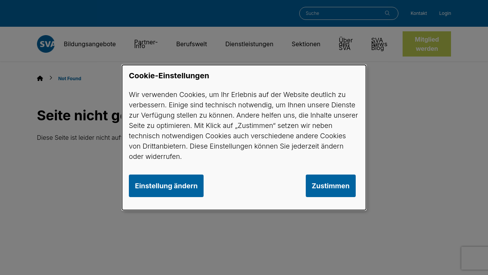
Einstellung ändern (166, 186)
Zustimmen (331, 186)
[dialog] (244, 137)
